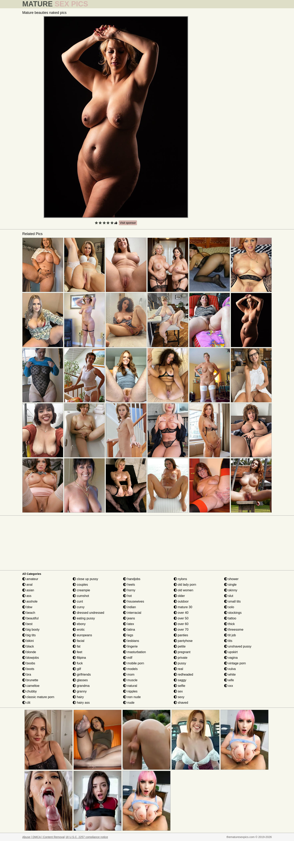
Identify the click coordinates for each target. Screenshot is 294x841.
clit (26, 702)
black (28, 646)
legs (128, 635)
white (230, 674)
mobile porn (133, 663)
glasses (80, 680)
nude (128, 702)
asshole (30, 601)
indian (129, 607)
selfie (179, 685)
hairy (78, 697)
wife (229, 680)
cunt (78, 601)
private (180, 657)
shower (231, 579)
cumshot (81, 596)
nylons (180, 579)
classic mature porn (38, 697)
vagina (231, 657)
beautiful (30, 618)
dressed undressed (88, 612)
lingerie (130, 646)
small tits (232, 601)
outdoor (181, 601)
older (179, 596)
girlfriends (82, 674)
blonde (29, 652)
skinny (230, 590)
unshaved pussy (237, 646)
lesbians (131, 640)
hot (127, 596)
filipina (79, 657)
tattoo (230, 618)
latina (129, 629)
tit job (230, 635)
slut (228, 596)
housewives (133, 601)
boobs (28, 663)
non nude (132, 697)
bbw (27, 607)
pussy (180, 663)
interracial (132, 612)
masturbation (134, 652)
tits (228, 640)
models (130, 669)
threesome (233, 629)
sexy (179, 697)
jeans (129, 618)
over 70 (181, 629)
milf (127, 657)
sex (178, 691)
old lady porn (185, 584)
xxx (228, 685)
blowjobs (30, 657)
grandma (81, 685)
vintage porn (235, 663)
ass (26, 596)
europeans (82, 635)
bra (26, 674)
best (27, 624)
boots (28, 669)
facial (78, 640)
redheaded (183, 674)
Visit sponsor (128, 222)
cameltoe (30, 685)
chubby (29, 691)
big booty (30, 629)
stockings (233, 612)
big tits (29, 635)
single (230, 584)
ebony (79, 624)
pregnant (182, 652)
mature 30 (183, 607)
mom (128, 674)
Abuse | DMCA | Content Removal (43, 837)
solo (229, 607)
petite (180, 646)
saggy (180, 680)
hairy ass (81, 702)
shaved (181, 702)
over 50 (181, 618)
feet (77, 652)
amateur (30, 579)
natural (130, 685)
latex (128, 624)
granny (80, 691)
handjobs (131, 579)
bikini (28, 640)
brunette (30, 680)
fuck (78, 663)
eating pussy (84, 618)
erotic (79, 629)
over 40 (181, 612)
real (178, 669)
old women (183, 590)
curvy (79, 607)
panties (181, 635)
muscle (130, 680)
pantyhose (183, 640)
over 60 (181, 624)
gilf (77, 669)
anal (27, 584)
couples (80, 584)
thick (229, 624)
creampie (81, 590)
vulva (230, 669)
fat (76, 646)
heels (129, 584)
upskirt (231, 652)
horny (129, 590)
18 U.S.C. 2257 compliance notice (86, 837)
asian (28, 590)
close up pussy (85, 579)
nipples (130, 691)
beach (28, 612)
